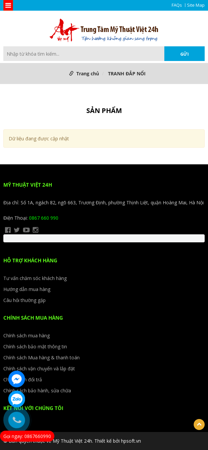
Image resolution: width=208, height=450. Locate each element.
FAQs (177, 5)
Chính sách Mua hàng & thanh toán (41, 357)
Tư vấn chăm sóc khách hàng (35, 278)
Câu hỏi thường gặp (24, 300)
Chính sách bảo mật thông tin (35, 346)
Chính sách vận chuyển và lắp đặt (39, 368)
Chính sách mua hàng (26, 335)
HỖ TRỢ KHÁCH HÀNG (30, 260)
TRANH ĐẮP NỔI (127, 73)
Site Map (196, 5)
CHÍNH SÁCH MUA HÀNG (33, 317)
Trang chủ (87, 73)
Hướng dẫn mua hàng (26, 289)
